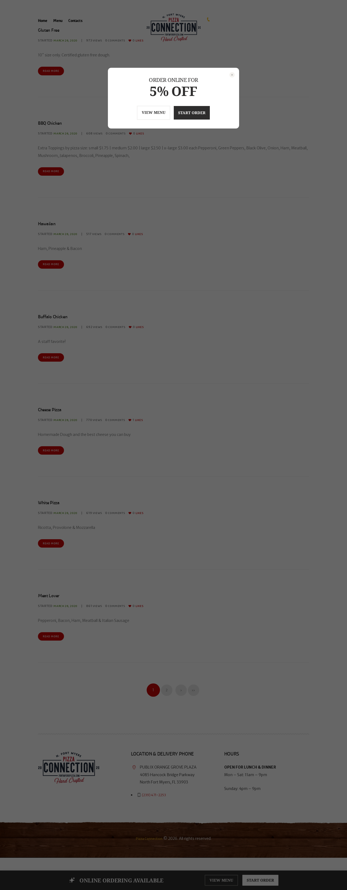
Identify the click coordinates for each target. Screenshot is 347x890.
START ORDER (197, 112)
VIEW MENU (147, 112)
